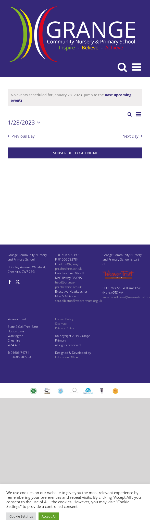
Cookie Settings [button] (21, 516)
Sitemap (61, 323)
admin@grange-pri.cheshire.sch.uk (68, 266)
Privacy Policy (64, 328)
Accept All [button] (49, 516)
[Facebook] (10, 282)
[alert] (75, 97)
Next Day (130, 136)
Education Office (66, 357)
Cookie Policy (64, 319)
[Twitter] (18, 282)
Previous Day (23, 136)
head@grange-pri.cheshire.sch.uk (68, 284)
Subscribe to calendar (75, 153)
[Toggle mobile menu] (137, 67)
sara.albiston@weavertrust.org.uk (78, 301)
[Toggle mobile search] (122, 67)
